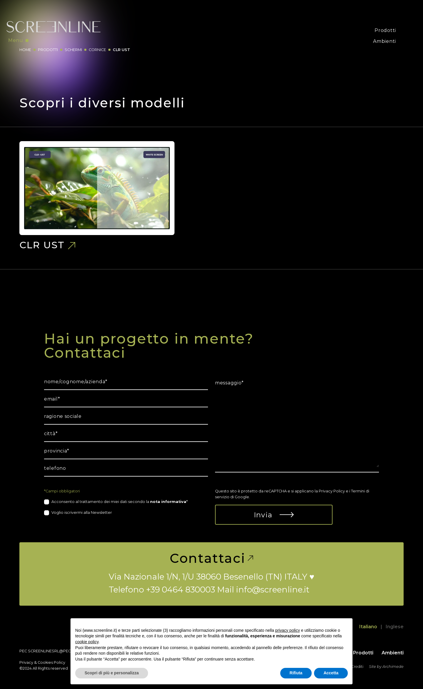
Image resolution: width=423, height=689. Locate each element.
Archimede (393, 666)
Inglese (395, 626)
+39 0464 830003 (180, 590)
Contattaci (211, 558)
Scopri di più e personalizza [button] (112, 673)
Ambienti (384, 41)
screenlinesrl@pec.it (51, 651)
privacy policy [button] (287, 630)
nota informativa (168, 501)
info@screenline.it (272, 590)
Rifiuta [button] (296, 673)
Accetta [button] (330, 673)
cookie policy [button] (86, 641)
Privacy (26, 662)
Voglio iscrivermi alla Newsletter (81, 512)
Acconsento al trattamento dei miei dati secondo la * (119, 501)
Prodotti (385, 30)
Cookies (45, 662)
